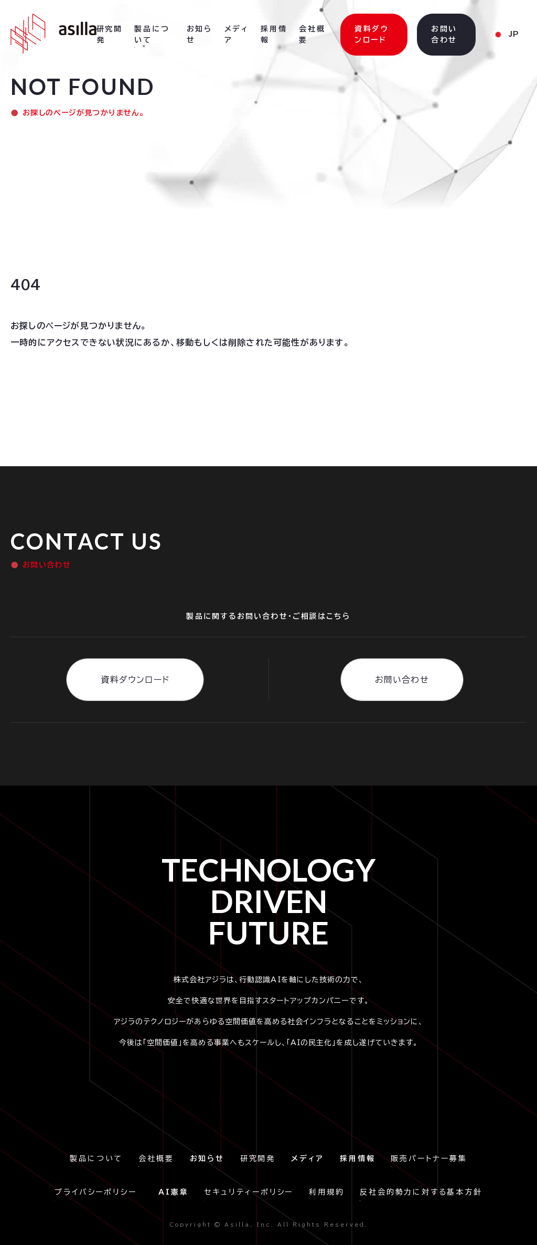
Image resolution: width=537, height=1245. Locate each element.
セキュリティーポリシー (248, 1192)
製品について (96, 1158)
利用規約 (326, 1192)
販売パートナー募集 (429, 1158)
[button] (506, 34)
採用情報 (274, 34)
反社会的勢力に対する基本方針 (421, 1192)
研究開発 (257, 1158)
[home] (53, 33)
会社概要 (156, 1158)
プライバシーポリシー (99, 1192)
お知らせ (199, 34)
